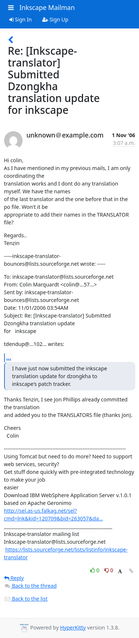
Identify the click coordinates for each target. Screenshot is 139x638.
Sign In (20, 19)
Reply (14, 577)
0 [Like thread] (95, 570)
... (8, 357)
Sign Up (55, 19)
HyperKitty (73, 627)
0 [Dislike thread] (109, 570)
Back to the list (26, 598)
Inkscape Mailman (47, 7)
